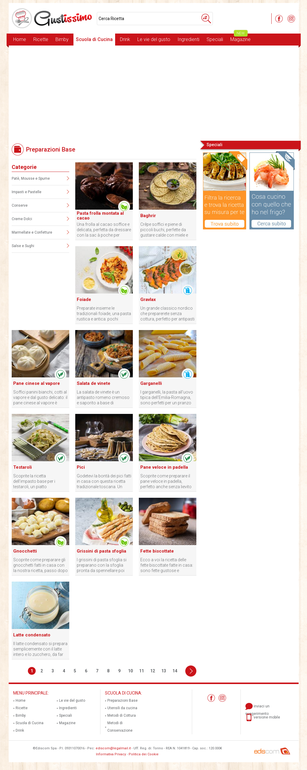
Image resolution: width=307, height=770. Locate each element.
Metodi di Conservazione (120, 727)
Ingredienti (188, 39)
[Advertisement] (154, 92)
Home (19, 39)
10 (130, 670)
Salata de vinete (93, 383)
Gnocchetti (25, 551)
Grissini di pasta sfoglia (101, 551)
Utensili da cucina (122, 708)
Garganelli (151, 383)
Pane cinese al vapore (36, 383)
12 (152, 670)
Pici (81, 467)
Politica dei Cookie (144, 754)
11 (141, 670)
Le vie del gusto (153, 39)
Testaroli (22, 467)
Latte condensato (31, 635)
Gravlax (148, 299)
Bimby (62, 39)
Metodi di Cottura (121, 715)
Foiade (84, 299)
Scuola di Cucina (94, 39)
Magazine (240, 38)
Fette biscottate (157, 551)
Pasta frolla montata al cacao (100, 216)
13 (163, 670)
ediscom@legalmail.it (113, 748)
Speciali (215, 39)
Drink (125, 39)
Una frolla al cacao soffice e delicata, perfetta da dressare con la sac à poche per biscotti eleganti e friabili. (104, 230)
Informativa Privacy (111, 754)
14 (174, 670)
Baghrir (148, 215)
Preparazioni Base (122, 700)
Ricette (40, 39)
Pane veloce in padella (164, 467)
